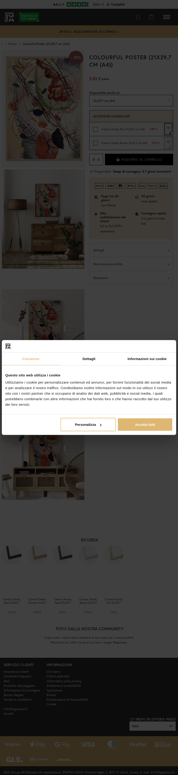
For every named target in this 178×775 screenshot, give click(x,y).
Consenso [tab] (30, 358)
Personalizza (88, 425)
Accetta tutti (145, 425)
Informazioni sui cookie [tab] (147, 358)
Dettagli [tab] (89, 358)
